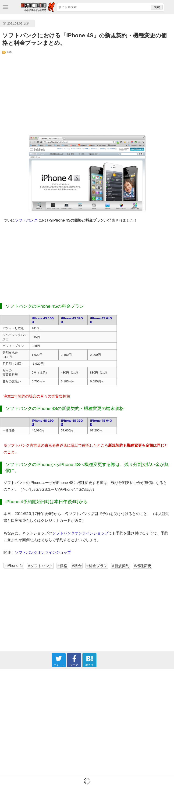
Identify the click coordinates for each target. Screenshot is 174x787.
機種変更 (143, 566)
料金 (78, 566)
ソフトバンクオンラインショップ (80, 533)
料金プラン (98, 566)
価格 (63, 566)
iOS (9, 52)
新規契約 (121, 566)
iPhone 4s (15, 566)
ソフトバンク (26, 220)
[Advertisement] (48, 94)
